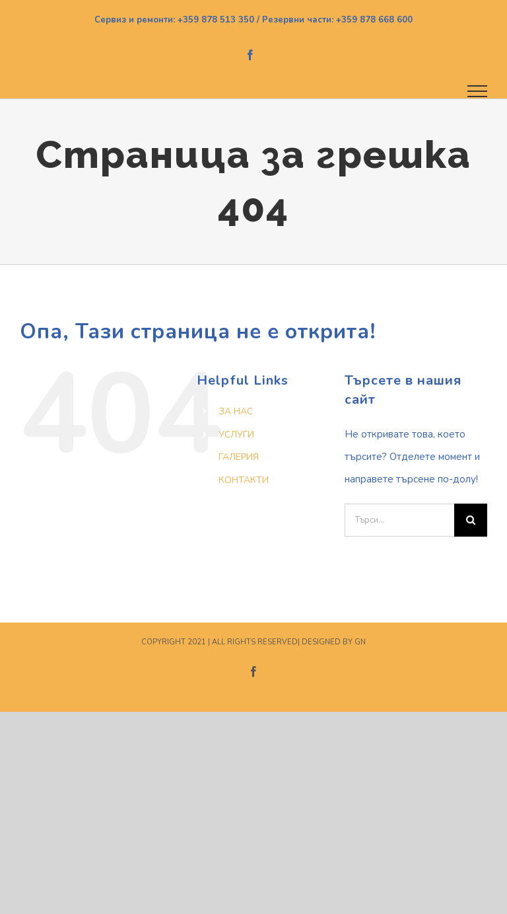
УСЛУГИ (236, 434)
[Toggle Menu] (477, 91)
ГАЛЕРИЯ (239, 457)
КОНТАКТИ (244, 480)
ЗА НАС (236, 411)
